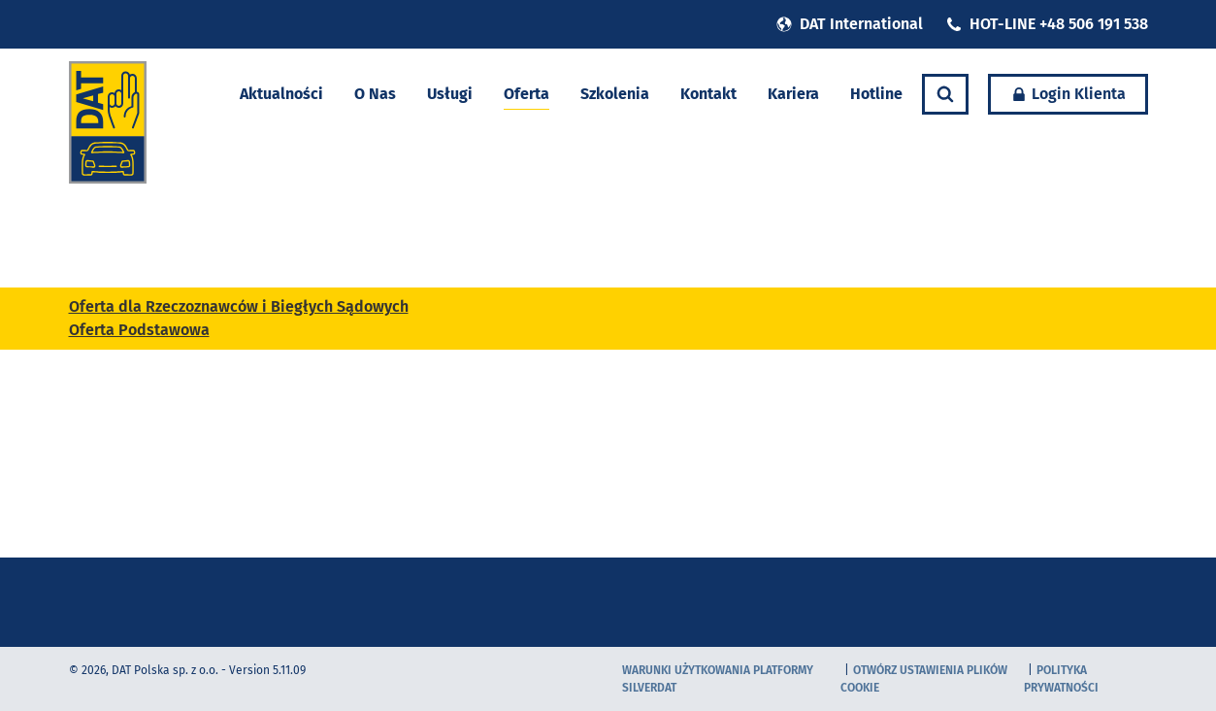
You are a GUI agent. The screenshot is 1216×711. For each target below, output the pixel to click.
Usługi (450, 94)
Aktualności (281, 94)
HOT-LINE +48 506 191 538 (1047, 24)
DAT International (849, 24)
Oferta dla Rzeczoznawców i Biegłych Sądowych (239, 306)
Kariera (793, 94)
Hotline (876, 94)
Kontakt (708, 94)
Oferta (526, 94)
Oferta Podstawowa (139, 330)
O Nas (375, 94)
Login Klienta (1068, 94)
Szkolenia (614, 94)
